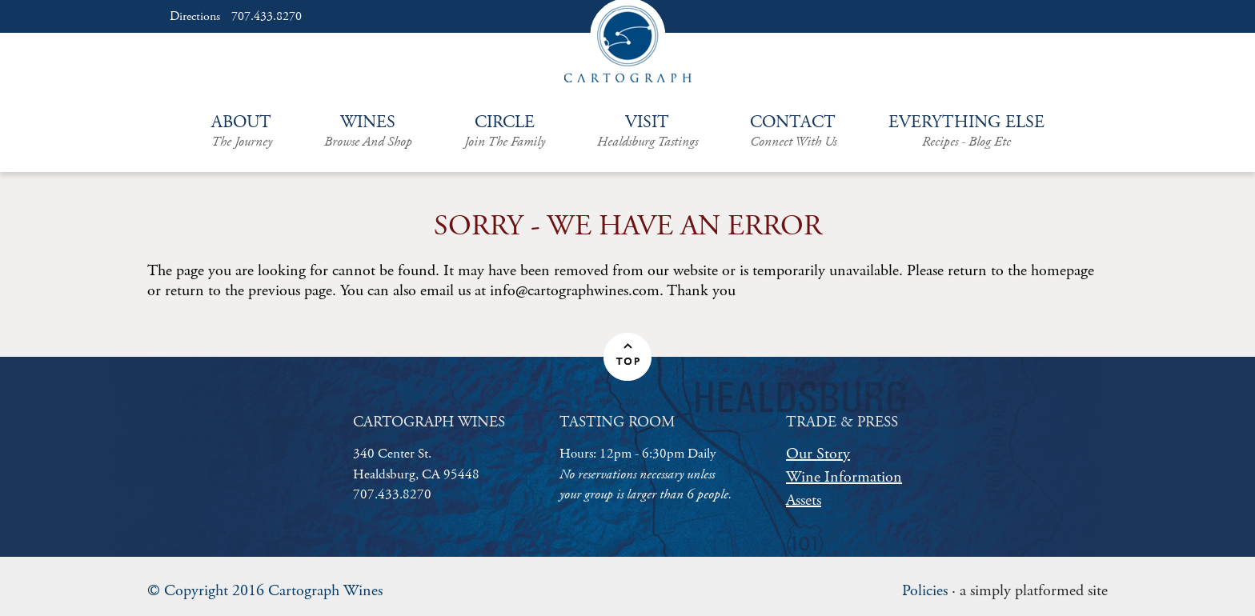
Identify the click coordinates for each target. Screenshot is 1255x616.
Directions (195, 17)
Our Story (818, 454)
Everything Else (966, 131)
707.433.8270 (266, 17)
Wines (368, 131)
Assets (803, 500)
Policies (925, 591)
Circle (504, 131)
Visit (647, 131)
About (241, 131)
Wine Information (844, 477)
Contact (793, 131)
